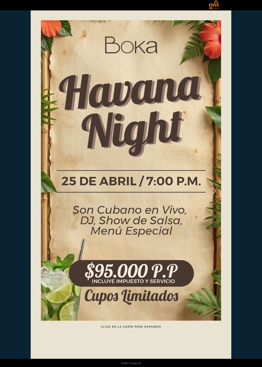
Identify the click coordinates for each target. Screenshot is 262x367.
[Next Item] (214, 191)
